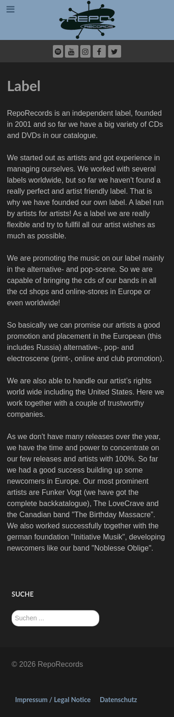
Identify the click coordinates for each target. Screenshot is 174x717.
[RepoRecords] (87, 19)
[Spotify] (58, 51)
